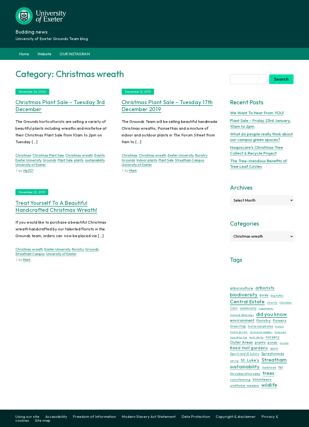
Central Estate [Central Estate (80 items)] (247, 301)
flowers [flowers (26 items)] (279, 320)
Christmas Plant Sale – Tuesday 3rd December (60, 106)
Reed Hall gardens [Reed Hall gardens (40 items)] (249, 347)
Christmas (23, 155)
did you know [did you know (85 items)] (271, 314)
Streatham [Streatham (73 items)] (274, 359)
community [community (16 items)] (248, 308)
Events (99, 155)
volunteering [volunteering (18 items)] (240, 379)
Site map (42, 420)
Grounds (49, 160)
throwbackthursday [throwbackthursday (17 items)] (245, 374)
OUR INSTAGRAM (75, 53)
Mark (133, 170)
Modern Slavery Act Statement (149, 416)
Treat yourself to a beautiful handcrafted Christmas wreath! (56, 206)
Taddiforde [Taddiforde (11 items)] (269, 367)
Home (24, 53)
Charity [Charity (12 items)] (272, 302)
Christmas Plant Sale (48, 155)
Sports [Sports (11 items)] (274, 348)
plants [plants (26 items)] (260, 342)
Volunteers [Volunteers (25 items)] (262, 379)
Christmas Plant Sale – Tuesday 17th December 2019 (167, 106)
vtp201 (28, 170)
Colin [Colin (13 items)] (234, 308)
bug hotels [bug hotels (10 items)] (277, 295)
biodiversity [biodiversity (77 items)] (244, 294)
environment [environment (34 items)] (242, 320)
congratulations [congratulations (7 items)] (266, 308)
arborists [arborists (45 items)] (264, 288)
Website (44, 53)
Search (281, 79)
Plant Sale (65, 160)
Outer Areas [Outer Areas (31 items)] (241, 342)
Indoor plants (147, 160)
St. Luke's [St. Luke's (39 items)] (250, 360)
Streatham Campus (189, 160)
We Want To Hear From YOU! (257, 112)
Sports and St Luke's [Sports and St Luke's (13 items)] (244, 354)
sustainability (95, 160)
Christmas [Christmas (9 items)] (286, 302)
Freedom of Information (94, 416)
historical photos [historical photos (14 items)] (260, 326)
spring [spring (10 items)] (234, 360)
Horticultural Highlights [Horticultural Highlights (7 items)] (261, 332)
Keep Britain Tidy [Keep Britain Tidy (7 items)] (238, 337)
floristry (201, 155)
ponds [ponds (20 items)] (273, 342)
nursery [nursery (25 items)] (273, 336)
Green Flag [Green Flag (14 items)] (238, 326)
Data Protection (196, 416)
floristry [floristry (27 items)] (263, 320)
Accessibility (56, 416)
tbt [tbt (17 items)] (280, 367)
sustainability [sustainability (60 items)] (245, 366)
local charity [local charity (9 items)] (256, 337)
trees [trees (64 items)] (269, 373)
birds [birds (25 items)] (264, 295)
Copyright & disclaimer (236, 416)
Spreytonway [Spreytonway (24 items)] (272, 353)
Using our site (27, 416)
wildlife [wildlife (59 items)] (269, 385)
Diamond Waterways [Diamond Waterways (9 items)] (242, 315)
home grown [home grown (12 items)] (239, 332)
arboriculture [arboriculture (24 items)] (241, 288)
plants (79, 160)
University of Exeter (30, 165)
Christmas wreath (79, 155)
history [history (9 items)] (279, 326)
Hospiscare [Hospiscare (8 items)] (280, 332)
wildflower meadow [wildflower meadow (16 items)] (244, 385)
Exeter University (28, 160)
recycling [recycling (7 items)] (284, 343)
